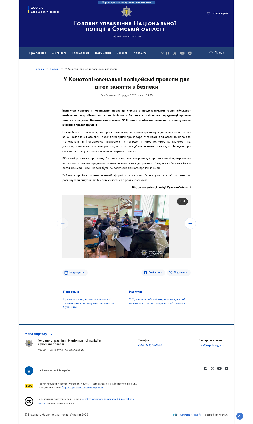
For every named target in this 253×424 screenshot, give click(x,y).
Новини (54, 69)
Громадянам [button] (80, 53)
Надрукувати (76, 272)
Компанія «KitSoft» (191, 414)
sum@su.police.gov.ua (212, 345)
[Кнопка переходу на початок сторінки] (239, 416)
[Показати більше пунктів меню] (162, 53)
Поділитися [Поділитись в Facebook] (155, 272)
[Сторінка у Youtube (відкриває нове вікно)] (182, 53)
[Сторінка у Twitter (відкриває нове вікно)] (175, 53)
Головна (39, 69)
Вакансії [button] (122, 53)
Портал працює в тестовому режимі (82, 387)
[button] (39, 334)
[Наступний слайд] (190, 223)
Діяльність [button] (59, 53)
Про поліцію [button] (37, 53)
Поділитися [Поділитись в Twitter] (180, 272)
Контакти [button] (140, 53)
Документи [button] (103, 53)
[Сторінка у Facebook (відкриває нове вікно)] (167, 53)
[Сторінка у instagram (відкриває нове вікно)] (190, 53)
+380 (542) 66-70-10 (150, 345)
